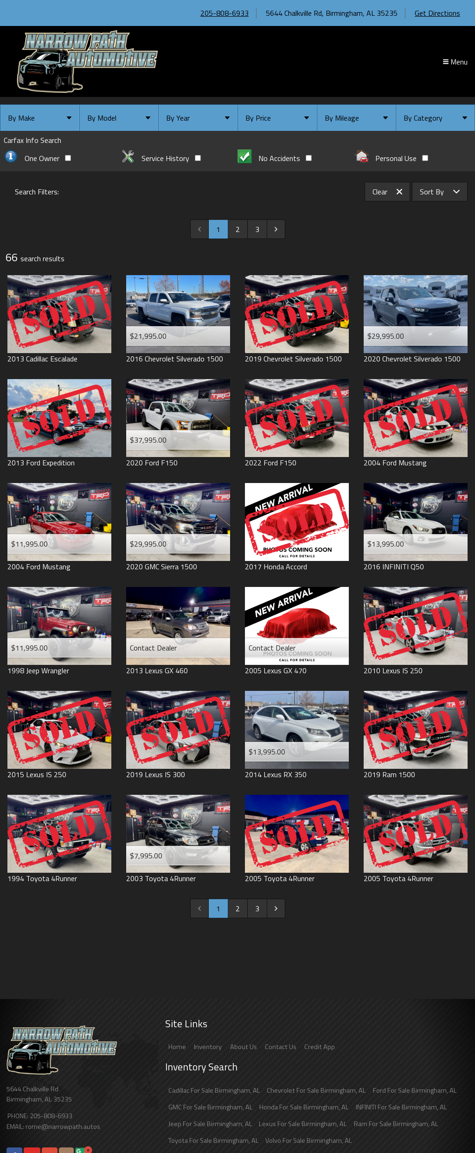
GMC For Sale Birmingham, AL (210, 1107)
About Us (243, 1047)
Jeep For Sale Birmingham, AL (210, 1124)
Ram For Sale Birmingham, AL (396, 1124)
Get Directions (437, 13)
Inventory (208, 1047)
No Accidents (275, 158)
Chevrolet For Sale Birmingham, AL (316, 1090)
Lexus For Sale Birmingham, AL (303, 1124)
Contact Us (280, 1047)
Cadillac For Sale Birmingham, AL (214, 1090)
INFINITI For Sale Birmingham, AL (401, 1107)
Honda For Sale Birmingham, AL (304, 1107)
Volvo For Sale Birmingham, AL (308, 1140)
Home (177, 1047)
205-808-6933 (224, 13)
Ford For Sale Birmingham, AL (415, 1090)
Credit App (319, 1047)
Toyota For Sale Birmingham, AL (213, 1140)
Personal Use (391, 158)
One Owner (37, 158)
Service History (161, 158)
